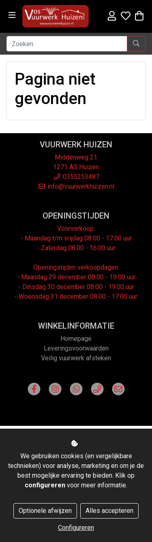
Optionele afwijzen (45, 510)
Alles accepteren (109, 510)
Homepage (76, 338)
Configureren (76, 527)
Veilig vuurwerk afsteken (76, 358)
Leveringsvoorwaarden (76, 348)
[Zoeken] (66, 43)
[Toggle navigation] (11, 15)
